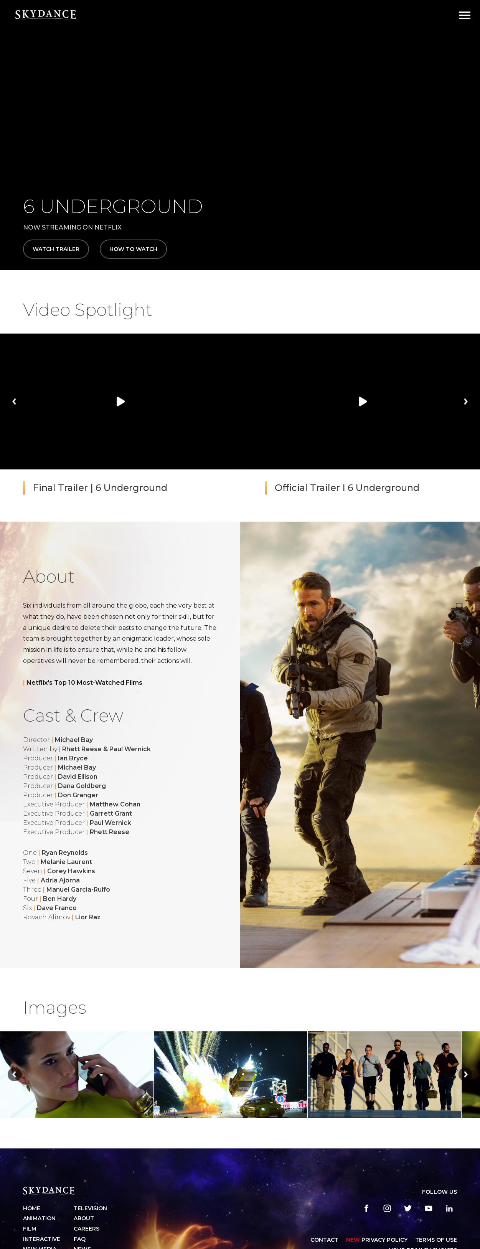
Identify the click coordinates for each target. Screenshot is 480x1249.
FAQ (80, 1239)
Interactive (41, 1239)
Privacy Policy (376, 1239)
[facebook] (366, 1208)
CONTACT (324, 1239)
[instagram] (387, 1208)
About (84, 1218)
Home (31, 1208)
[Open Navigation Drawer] (464, 15)
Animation (39, 1218)
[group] (121, 420)
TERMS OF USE (436, 1239)
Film (29, 1228)
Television (90, 1208)
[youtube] (428, 1208)
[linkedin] (449, 1208)
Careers (86, 1228)
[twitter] (408, 1208)
